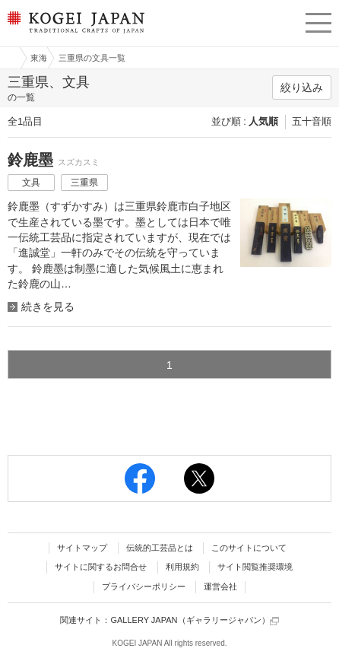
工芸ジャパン (8, 57)
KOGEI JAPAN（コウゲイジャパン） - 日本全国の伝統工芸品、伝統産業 (74, 34)
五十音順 (311, 121)
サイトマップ (82, 547)
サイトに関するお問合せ (101, 566)
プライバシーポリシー (143, 586)
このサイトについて (249, 547)
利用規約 (182, 566)
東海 (38, 57)
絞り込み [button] (301, 87)
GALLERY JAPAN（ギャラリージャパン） (194, 620)
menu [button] (318, 20)
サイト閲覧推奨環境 (255, 566)
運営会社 (220, 586)
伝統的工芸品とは (159, 547)
